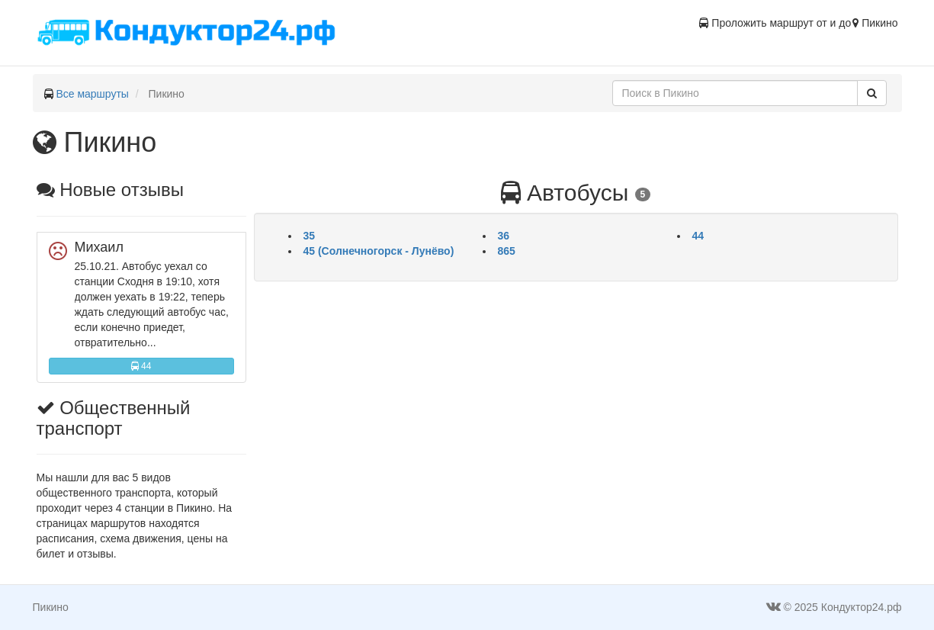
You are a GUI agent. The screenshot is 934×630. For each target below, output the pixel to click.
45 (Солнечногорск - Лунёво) (378, 251)
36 (504, 236)
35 (309, 236)
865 (506, 251)
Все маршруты (92, 94)
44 (141, 366)
